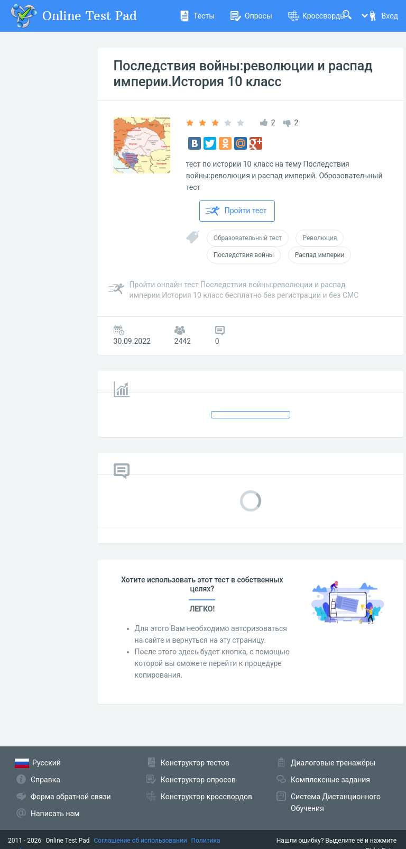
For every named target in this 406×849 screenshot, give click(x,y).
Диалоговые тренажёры (333, 763)
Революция (319, 238)
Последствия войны (244, 255)
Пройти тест (236, 211)
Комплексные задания (330, 779)
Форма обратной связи (71, 796)
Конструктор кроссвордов (206, 796)
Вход (382, 16)
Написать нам (55, 813)
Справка (45, 779)
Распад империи (320, 255)
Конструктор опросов (198, 779)
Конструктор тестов (195, 763)
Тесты (197, 16)
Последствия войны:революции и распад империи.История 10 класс (243, 73)
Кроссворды (317, 16)
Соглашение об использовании (140, 840)
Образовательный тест (248, 238)
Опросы (251, 16)
